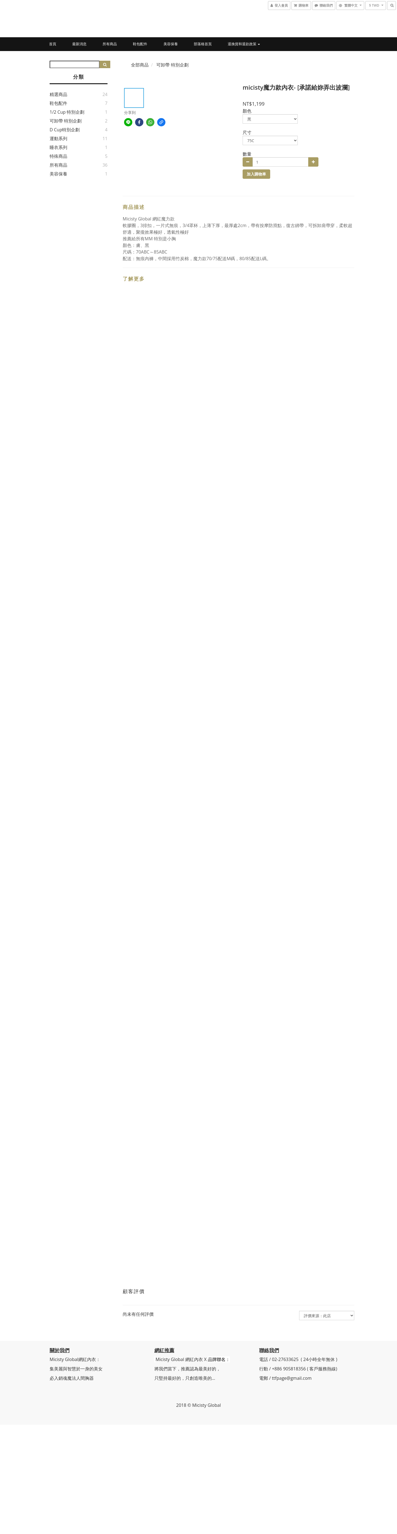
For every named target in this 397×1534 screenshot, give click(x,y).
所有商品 (110, 43)
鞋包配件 (140, 43)
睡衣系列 (58, 147)
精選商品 (58, 94)
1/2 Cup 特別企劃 (67, 112)
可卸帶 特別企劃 (66, 121)
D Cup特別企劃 (65, 130)
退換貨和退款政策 (244, 43)
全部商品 (140, 65)
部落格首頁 (203, 43)
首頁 (52, 43)
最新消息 (79, 43)
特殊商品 (58, 156)
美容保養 (170, 43)
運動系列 (58, 138)
